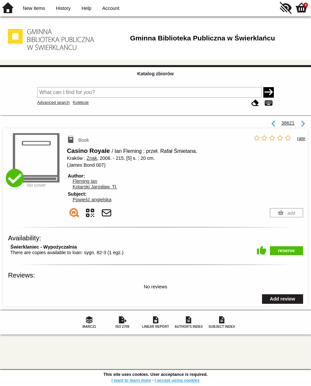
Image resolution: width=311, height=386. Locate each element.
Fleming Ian (85, 181)
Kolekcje (80, 102)
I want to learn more (131, 380)
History (63, 8)
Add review (282, 299)
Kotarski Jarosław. (95, 186)
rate (301, 138)
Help (86, 8)
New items (34, 8)
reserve (286, 250)
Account (110, 8)
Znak (91, 158)
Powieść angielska (92, 199)
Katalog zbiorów (155, 73)
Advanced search (53, 102)
